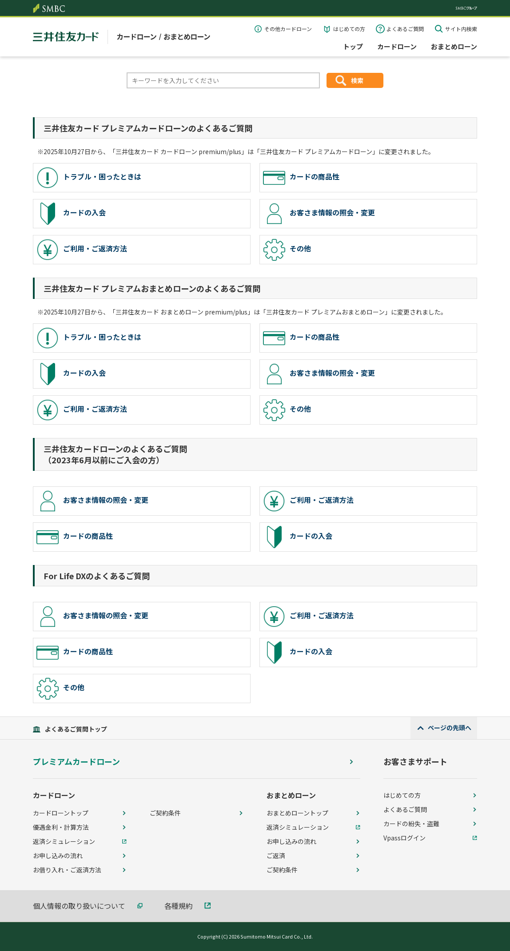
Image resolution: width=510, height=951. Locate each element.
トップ (353, 46)
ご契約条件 (165, 812)
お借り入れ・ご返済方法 (67, 869)
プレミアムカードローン (76, 761)
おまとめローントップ (297, 812)
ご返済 (276, 855)
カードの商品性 (301, 178)
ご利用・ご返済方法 (81, 250)
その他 (287, 250)
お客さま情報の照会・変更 (319, 214)
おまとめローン (454, 46)
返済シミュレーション (64, 841)
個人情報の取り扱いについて (79, 905)
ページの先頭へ (449, 727)
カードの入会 (71, 214)
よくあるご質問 (405, 28)
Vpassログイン (404, 837)
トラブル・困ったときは (88, 178)
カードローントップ (60, 812)
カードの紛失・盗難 (411, 823)
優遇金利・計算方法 (61, 827)
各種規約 (178, 905)
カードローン (397, 46)
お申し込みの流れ (58, 855)
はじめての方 (349, 28)
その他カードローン (288, 28)
